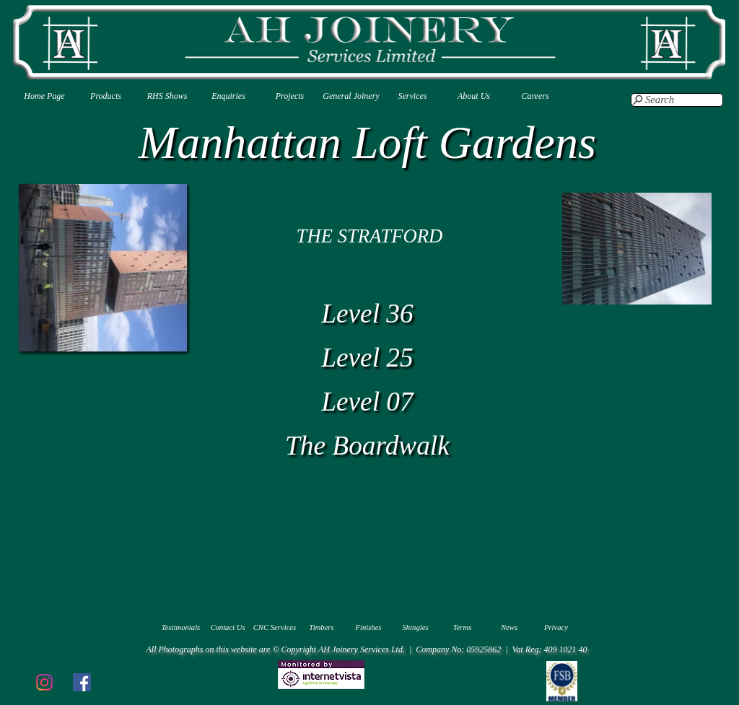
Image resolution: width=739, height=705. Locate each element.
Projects (290, 96)
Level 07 (367, 401)
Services (412, 96)
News (509, 627)
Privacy (556, 627)
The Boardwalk (367, 445)
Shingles (415, 627)
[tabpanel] (369, 236)
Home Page (44, 96)
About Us (474, 96)
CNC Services (275, 627)
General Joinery (351, 96)
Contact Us (227, 627)
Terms (462, 627)
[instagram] (44, 682)
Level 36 (367, 313)
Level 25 (367, 357)
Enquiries (228, 96)
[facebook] (82, 682)
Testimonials (181, 627)
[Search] (677, 100)
